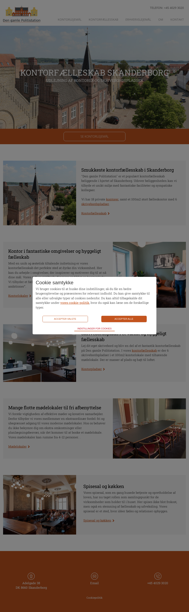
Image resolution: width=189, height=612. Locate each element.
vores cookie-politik (74, 303)
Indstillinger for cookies (94, 328)
